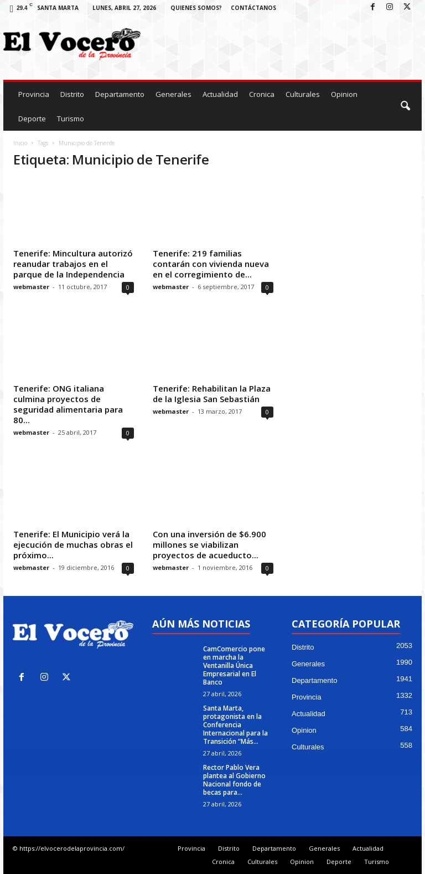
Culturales (303, 94)
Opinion (344, 94)
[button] (405, 106)
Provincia (33, 94)
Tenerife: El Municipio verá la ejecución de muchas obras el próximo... (73, 544)
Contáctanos (253, 8)
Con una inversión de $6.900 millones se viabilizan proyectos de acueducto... (209, 544)
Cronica (261, 94)
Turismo (70, 119)
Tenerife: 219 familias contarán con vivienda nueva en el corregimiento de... (211, 264)
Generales (173, 94)
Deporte (32, 119)
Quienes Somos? (196, 8)
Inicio (20, 143)
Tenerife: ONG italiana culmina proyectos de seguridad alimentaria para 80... (68, 404)
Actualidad (220, 94)
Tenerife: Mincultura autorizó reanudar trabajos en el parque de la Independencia (73, 264)
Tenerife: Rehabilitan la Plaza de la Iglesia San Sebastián (212, 393)
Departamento (119, 94)
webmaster (31, 286)
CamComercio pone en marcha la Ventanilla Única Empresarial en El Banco (234, 665)
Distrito (72, 94)
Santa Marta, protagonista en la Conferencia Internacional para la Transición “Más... (235, 724)
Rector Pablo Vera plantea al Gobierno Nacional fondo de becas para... (234, 780)
